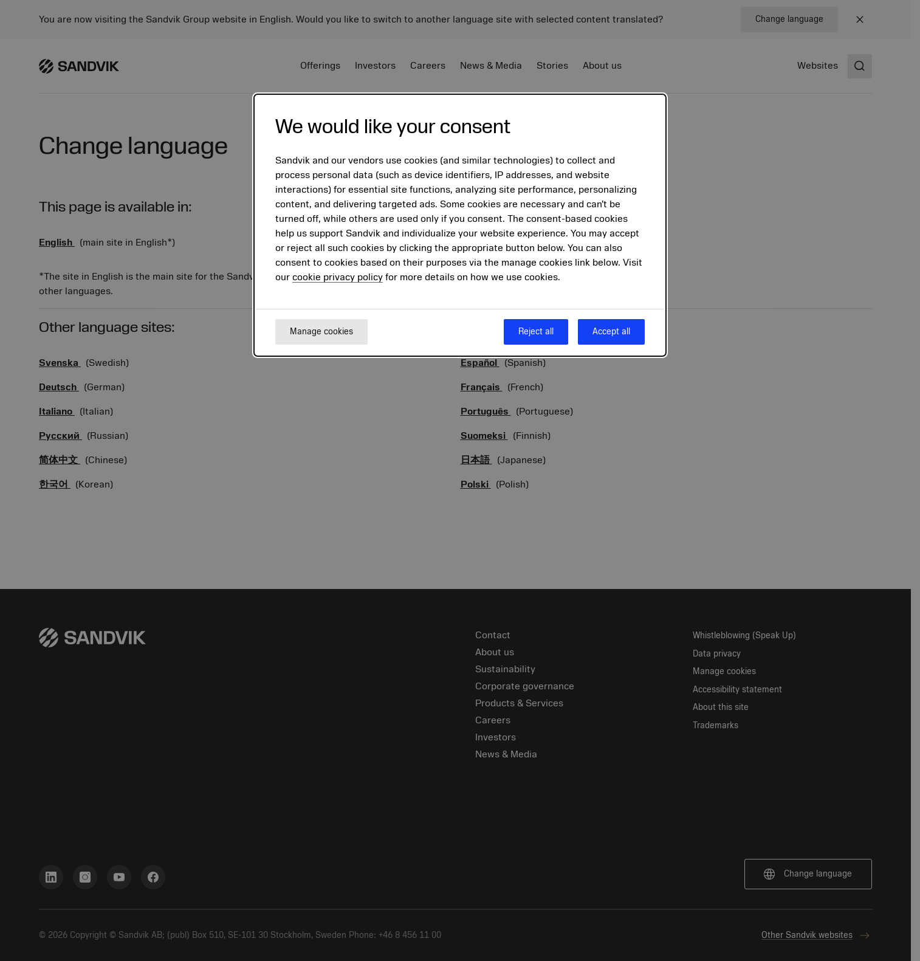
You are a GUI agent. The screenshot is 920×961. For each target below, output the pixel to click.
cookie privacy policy (337, 277)
